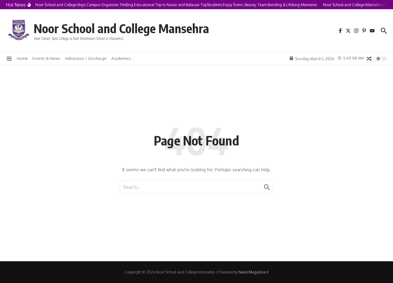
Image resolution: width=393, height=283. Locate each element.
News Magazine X (253, 272)
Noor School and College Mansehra (121, 28)
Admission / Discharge (86, 58)
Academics (121, 58)
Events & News (46, 58)
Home (22, 58)
